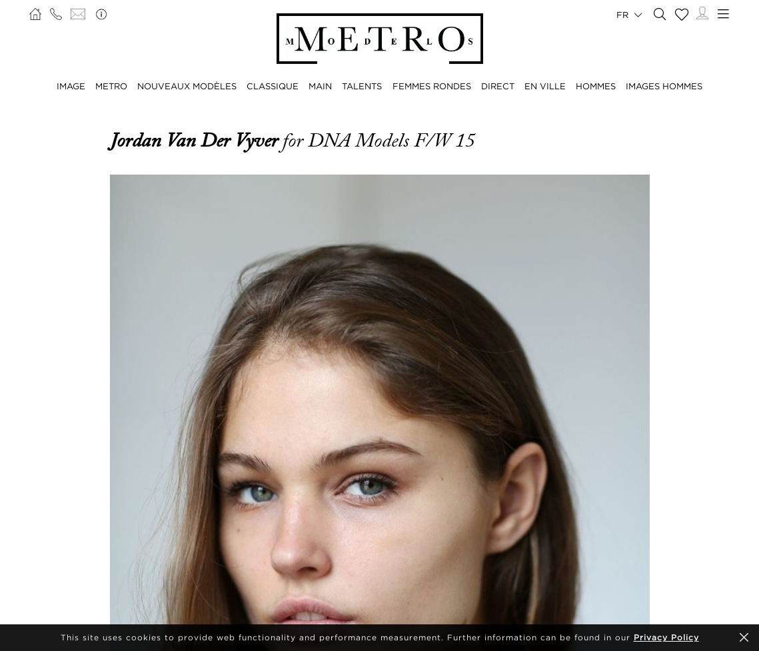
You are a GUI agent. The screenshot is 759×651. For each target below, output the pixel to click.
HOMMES (596, 86)
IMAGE (71, 86)
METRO (111, 86)
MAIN (320, 86)
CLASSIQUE (273, 86)
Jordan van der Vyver (196, 141)
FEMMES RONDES (431, 86)
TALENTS (362, 86)
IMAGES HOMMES (664, 86)
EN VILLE (545, 86)
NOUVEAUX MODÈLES (187, 86)
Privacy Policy (666, 637)
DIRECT (497, 86)
